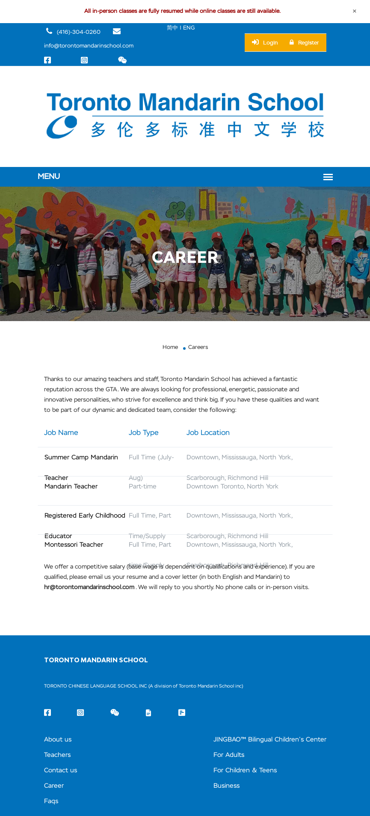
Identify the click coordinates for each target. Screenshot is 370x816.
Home (170, 347)
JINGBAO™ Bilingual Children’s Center (269, 739)
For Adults (228, 755)
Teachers (57, 755)
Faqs (51, 801)
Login (265, 42)
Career (54, 786)
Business (226, 786)
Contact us (60, 770)
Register (304, 42)
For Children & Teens (245, 770)
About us (57, 739)
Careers (198, 347)
